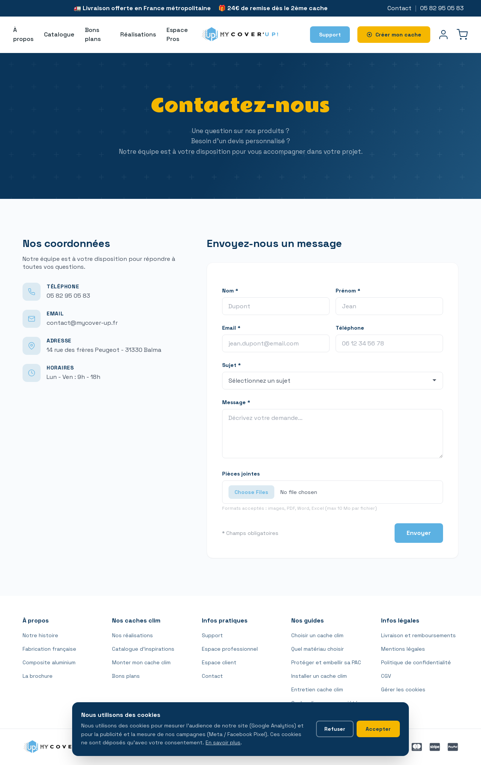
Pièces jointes (241, 473)
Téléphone (350, 327)
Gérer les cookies (403, 689)
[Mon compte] (443, 34)
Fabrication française (49, 648)
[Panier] (462, 34)
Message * (236, 402)
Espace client (219, 662)
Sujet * (231, 365)
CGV (386, 676)
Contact (399, 8)
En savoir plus (223, 742)
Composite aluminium (49, 662)
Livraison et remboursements (418, 635)
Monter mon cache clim (141, 662)
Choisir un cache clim (317, 635)
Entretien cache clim (317, 689)
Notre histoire (40, 635)
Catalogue (59, 34)
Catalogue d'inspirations (143, 648)
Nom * (230, 290)
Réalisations (138, 34)
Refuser (334, 729)
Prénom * (348, 290)
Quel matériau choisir (317, 648)
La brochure (38, 676)
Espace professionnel (230, 648)
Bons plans (93, 34)
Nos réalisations (132, 635)
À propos (23, 34)
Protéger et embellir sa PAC (326, 662)
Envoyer (419, 533)
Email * (231, 327)
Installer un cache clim (319, 676)
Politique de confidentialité (416, 662)
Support (212, 635)
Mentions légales (403, 648)
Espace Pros (177, 34)
